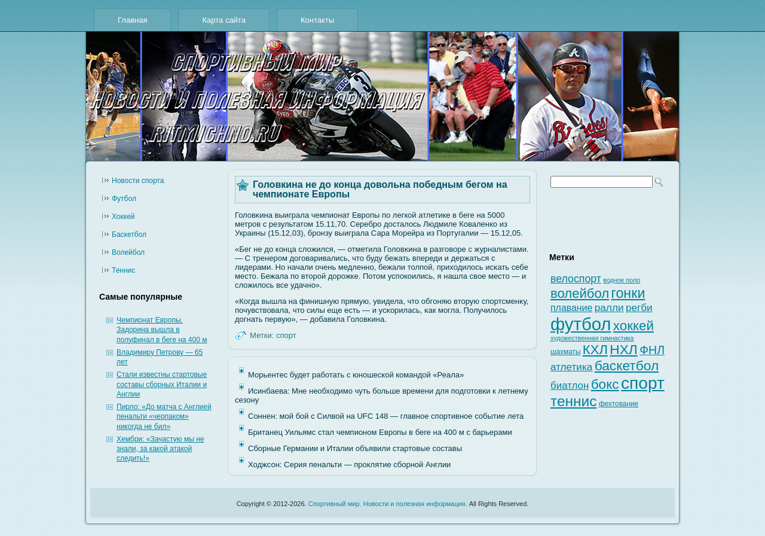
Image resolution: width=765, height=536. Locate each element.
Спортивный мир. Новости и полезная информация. (387, 503)
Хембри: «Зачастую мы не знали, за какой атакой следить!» (160, 449)
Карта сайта (223, 20)
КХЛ (595, 349)
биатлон (569, 385)
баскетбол (627, 365)
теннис (573, 401)
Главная (132, 20)
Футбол (124, 198)
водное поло (621, 280)
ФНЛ (652, 350)
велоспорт (575, 279)
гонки (628, 293)
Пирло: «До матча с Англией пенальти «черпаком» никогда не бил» (164, 417)
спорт (286, 335)
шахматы (565, 352)
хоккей (633, 325)
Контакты (317, 20)
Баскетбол (129, 234)
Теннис (123, 270)
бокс (605, 384)
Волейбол (128, 252)
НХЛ (624, 349)
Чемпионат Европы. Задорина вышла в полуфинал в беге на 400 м (162, 330)
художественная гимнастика (592, 338)
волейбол (579, 293)
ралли (609, 307)
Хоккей (123, 216)
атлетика (571, 367)
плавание (571, 308)
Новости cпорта (138, 180)
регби (639, 307)
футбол (580, 324)
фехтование (618, 404)
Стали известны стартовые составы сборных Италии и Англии (162, 384)
